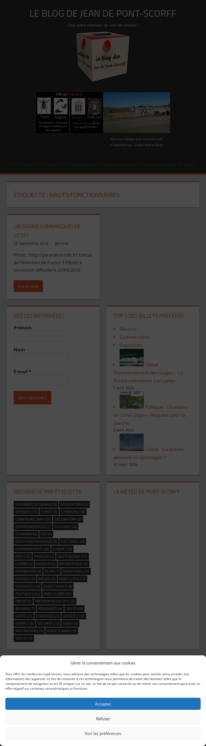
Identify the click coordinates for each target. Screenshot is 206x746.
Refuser (103, 718)
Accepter (103, 704)
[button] (198, 663)
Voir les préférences (103, 733)
